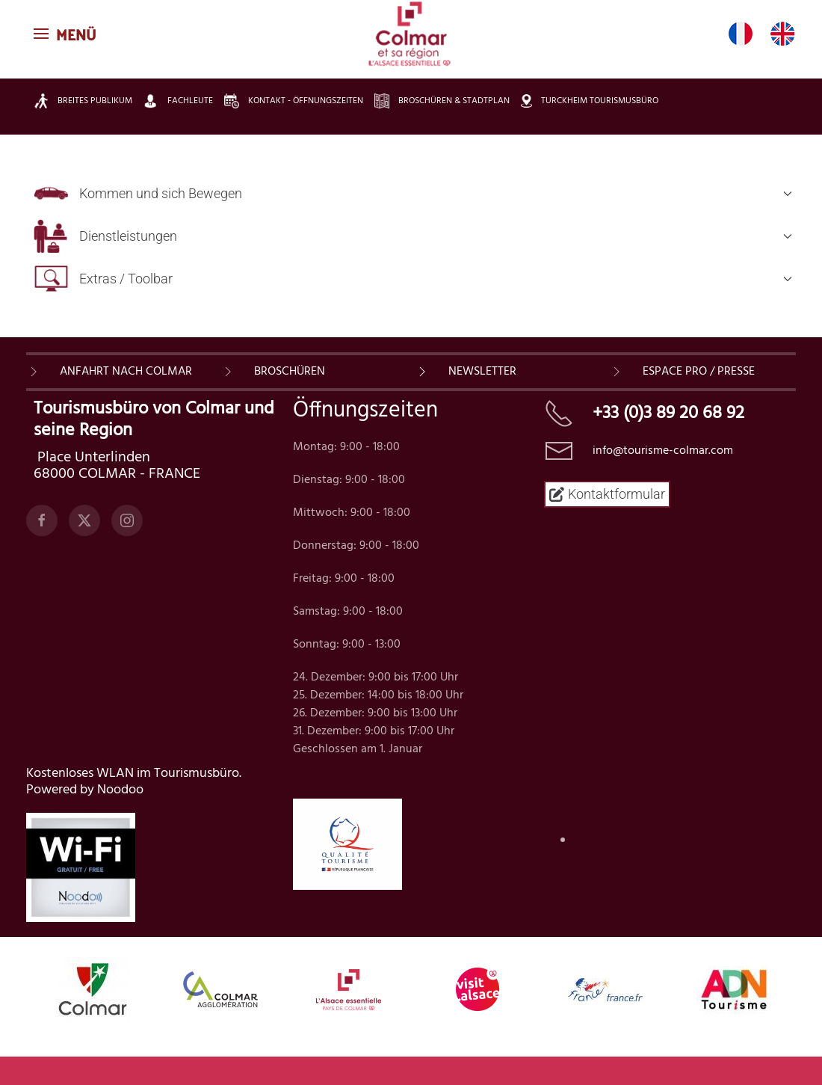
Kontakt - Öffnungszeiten (293, 100)
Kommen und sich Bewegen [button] (413, 193)
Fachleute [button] (178, 100)
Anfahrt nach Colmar (126, 371)
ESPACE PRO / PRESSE (699, 371)
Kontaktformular (607, 494)
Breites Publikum (83, 100)
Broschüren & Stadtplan (442, 100)
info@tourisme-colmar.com (663, 451)
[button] (67, 34)
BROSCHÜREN (289, 371)
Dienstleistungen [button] (413, 235)
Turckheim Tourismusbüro (589, 101)
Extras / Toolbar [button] (413, 278)
